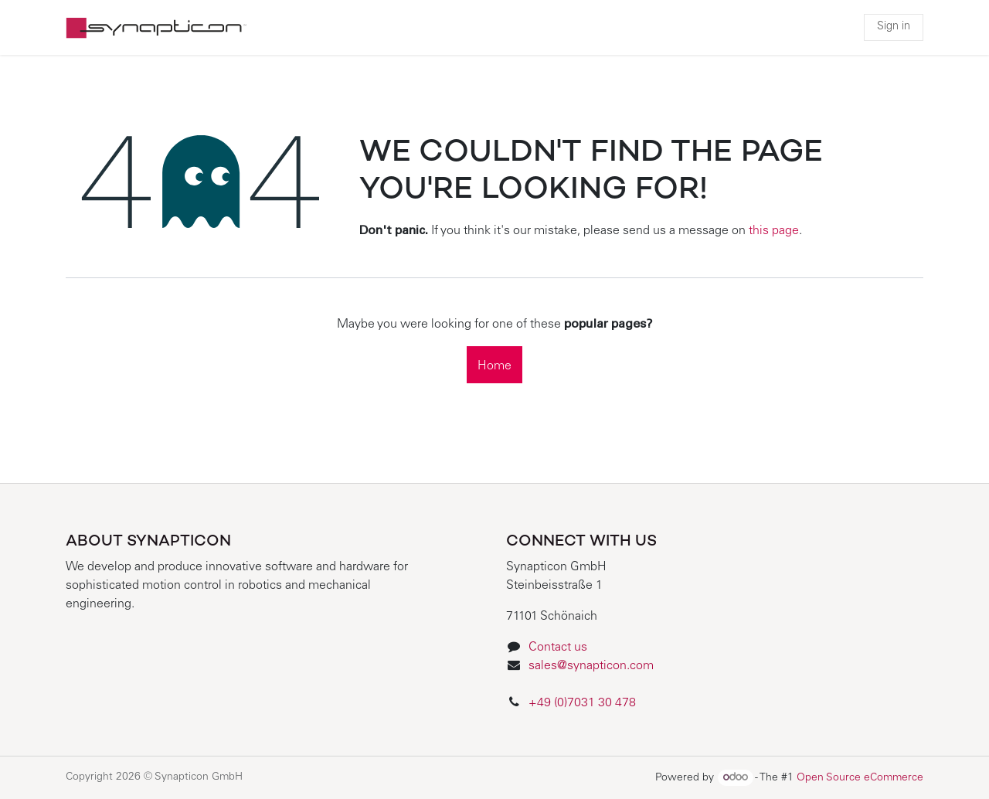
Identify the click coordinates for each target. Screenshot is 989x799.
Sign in (893, 27)
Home (494, 366)
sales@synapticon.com (591, 666)
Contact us (557, 647)
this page (774, 231)
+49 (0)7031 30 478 (583, 703)
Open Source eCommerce (860, 778)
